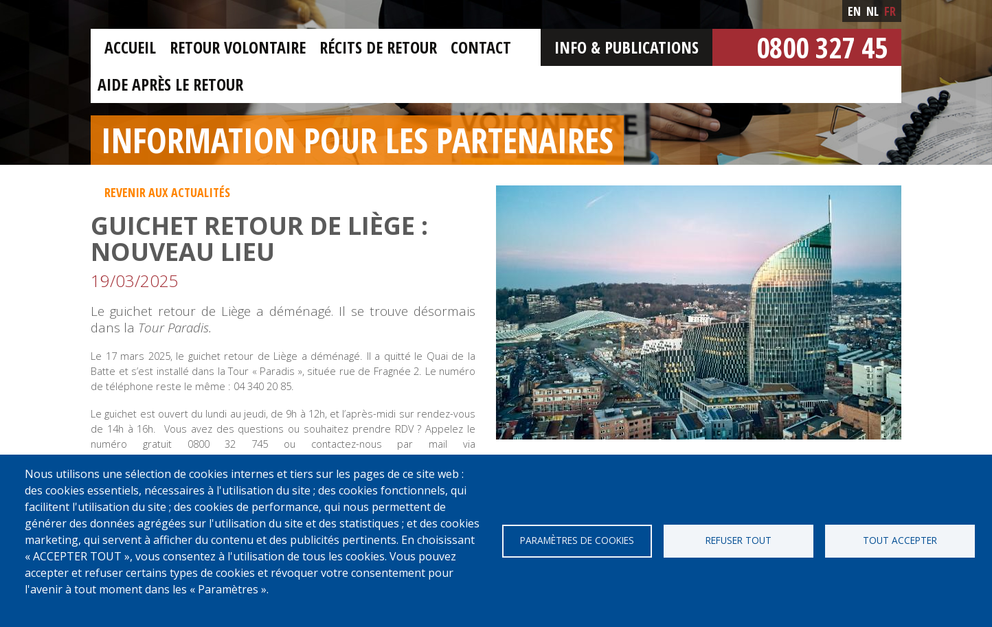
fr (890, 11)
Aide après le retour (170, 84)
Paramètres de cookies (577, 540)
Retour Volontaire (238, 47)
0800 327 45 (822, 47)
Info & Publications (626, 47)
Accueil (130, 47)
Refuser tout (738, 540)
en (854, 11)
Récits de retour (378, 47)
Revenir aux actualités (167, 192)
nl (872, 11)
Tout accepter (900, 540)
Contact (481, 47)
